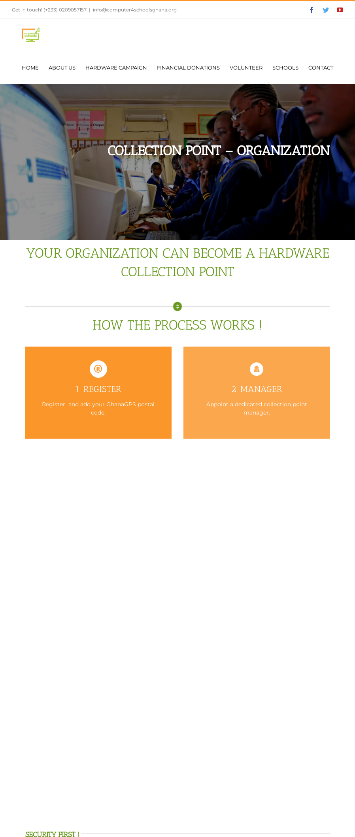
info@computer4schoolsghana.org (135, 10)
